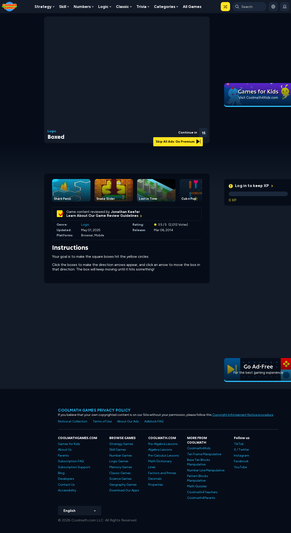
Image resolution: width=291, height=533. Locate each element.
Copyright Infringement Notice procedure (242, 415)
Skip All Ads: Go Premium (178, 141)
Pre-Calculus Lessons (163, 455)
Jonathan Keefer (125, 212)
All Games (192, 6)
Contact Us (66, 485)
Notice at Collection (72, 421)
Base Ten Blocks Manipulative (198, 462)
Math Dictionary (160, 461)
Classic (122, 6)
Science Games (120, 479)
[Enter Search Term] (249, 6)
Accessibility (67, 490)
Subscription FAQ (71, 461)
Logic (103, 6)
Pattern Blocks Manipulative (197, 478)
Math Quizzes (197, 486)
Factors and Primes (162, 473)
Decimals (155, 479)
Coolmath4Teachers (202, 492)
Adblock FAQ (153, 421)
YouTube (240, 467)
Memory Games (120, 467)
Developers (66, 479)
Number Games (120, 455)
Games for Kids (69, 444)
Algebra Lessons (160, 450)
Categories (164, 6)
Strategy (43, 6)
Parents (63, 455)
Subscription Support (74, 467)
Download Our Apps (124, 490)
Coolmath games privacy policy (94, 410)
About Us (65, 450)
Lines (152, 467)
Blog (61, 473)
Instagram (241, 455)
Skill (62, 6)
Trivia (141, 6)
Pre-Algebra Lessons (163, 444)
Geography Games (123, 485)
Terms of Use (102, 421)
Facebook (241, 461)
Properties (155, 485)
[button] (225, 6)
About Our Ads (128, 421)
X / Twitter (241, 450)
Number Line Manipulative (205, 470)
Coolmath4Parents (201, 498)
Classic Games (120, 473)
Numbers (82, 6)
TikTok (239, 444)
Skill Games (117, 450)
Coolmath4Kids (199, 448)
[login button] (284, 6)
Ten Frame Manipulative (204, 454)
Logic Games (118, 461)
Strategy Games (121, 444)
